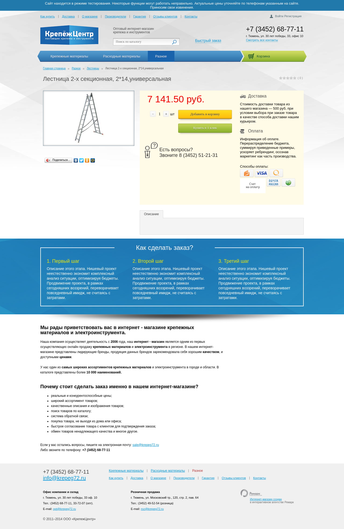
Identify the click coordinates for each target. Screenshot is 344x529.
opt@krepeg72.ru (64, 508)
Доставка (68, 16)
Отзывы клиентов (165, 16)
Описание (151, 214)
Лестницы (93, 68)
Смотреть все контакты (262, 40)
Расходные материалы (121, 56)
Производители (115, 16)
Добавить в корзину (205, 114)
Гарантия (139, 16)
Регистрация (293, 16)
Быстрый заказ (208, 40)
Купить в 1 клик (205, 128)
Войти (279, 16)
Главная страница (54, 68)
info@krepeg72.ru (64, 478)
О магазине (90, 16)
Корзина (263, 56)
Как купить (47, 16)
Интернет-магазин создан (266, 499)
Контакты (191, 16)
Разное (161, 56)
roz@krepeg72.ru (152, 508)
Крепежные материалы (69, 56)
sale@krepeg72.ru (145, 445)
